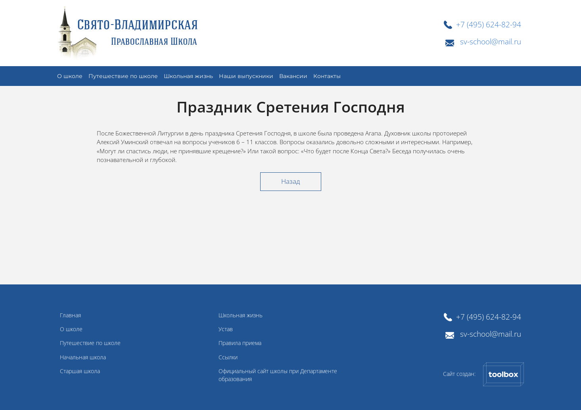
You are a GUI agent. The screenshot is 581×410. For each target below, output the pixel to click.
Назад (290, 181)
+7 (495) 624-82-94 (488, 24)
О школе (71, 329)
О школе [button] (69, 76)
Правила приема (240, 343)
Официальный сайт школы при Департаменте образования (278, 375)
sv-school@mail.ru (490, 41)
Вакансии (293, 76)
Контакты (327, 76)
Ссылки (228, 357)
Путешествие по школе (90, 343)
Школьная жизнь (188, 76)
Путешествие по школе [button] (123, 76)
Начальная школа (83, 357)
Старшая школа (80, 371)
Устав (226, 329)
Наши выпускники (246, 76)
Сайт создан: (483, 374)
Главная (70, 315)
